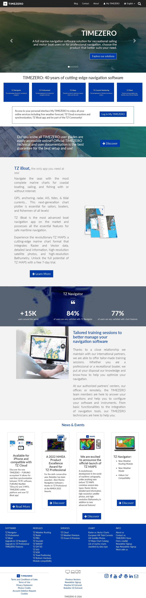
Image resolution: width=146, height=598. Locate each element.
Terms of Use (24, 582)
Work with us (122, 549)
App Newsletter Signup (126, 546)
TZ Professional (12, 535)
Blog (76, 3)
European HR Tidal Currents (100, 535)
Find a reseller (122, 541)
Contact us (120, 535)
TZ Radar (37, 535)
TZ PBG (36, 538)
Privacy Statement (24, 585)
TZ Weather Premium (70, 535)
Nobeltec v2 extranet (73, 588)
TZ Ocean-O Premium (70, 538)
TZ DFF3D (37, 546)
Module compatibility (42, 561)
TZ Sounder (38, 541)
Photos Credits (24, 588)
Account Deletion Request (24, 591)
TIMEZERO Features (14, 546)
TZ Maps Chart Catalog (98, 541)
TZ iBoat (9, 538)
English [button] (129, 3)
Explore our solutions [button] (103, 56)
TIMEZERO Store (123, 538)
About (96, 3)
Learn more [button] (41, 274)
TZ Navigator (11, 532)
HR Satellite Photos (96, 538)
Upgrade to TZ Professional (17, 544)
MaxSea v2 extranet (73, 585)
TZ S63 (36, 549)
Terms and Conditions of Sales (24, 579)
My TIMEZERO (111, 3)
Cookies (24, 593)
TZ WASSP (37, 544)
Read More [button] (21, 506)
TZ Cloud (65, 532)
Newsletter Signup (124, 544)
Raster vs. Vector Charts (98, 532)
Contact (85, 3)
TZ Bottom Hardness (42, 558)
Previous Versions (73, 579)
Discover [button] (110, 143)
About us (120, 532)
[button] (11, 39)
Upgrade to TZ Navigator (16, 541)
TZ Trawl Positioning (42, 555)
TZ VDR (36, 552)
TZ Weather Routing (42, 532)
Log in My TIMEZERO (113, 114)
